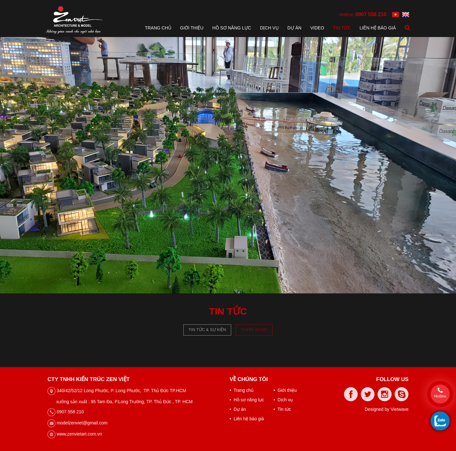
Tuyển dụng (254, 329)
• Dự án (238, 409)
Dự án (294, 27)
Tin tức (342, 27)
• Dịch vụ (283, 399)
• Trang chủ (242, 390)
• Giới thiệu (285, 390)
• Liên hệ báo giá (247, 418)
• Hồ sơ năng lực (247, 399)
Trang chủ (158, 27)
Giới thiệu (192, 27)
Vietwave (399, 409)
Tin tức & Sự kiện (207, 329)
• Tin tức (282, 409)
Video (317, 27)
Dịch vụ (269, 27)
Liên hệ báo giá (377, 27)
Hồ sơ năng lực (231, 27)
